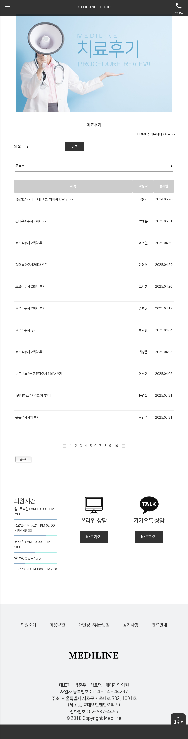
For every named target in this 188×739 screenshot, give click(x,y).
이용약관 (57, 625)
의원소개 (28, 625)
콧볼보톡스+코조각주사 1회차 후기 (38, 374)
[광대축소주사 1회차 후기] (33, 396)
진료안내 (159, 625)
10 (116, 446)
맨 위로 (178, 721)
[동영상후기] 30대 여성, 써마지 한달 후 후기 (45, 199)
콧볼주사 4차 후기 (27, 417)
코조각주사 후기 (26, 330)
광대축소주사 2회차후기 (31, 221)
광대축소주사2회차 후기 (31, 265)
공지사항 (131, 625)
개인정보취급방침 (94, 625)
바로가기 (94, 537)
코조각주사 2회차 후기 (30, 243)
